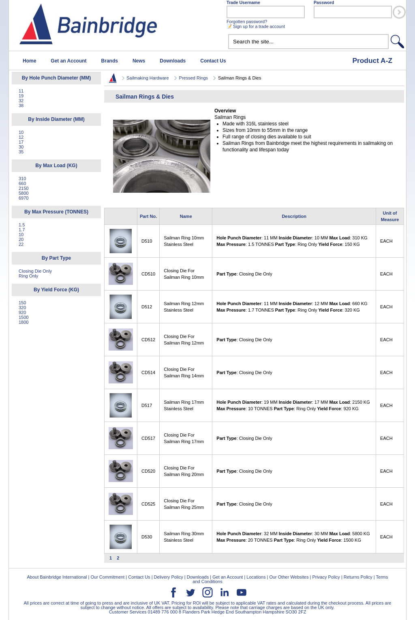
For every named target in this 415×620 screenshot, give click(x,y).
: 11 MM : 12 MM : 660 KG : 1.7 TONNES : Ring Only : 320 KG (291, 306)
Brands (109, 61)
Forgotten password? (247, 21)
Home (29, 61)
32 (21, 100)
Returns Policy (358, 577)
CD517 (148, 438)
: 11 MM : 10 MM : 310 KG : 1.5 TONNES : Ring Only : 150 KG (291, 241)
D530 (146, 536)
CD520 (148, 471)
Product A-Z (372, 60)
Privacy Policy (326, 577)
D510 (146, 241)
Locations (255, 577)
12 (21, 137)
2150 (23, 188)
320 (22, 307)
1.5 (22, 224)
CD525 (148, 504)
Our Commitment (107, 577)
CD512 (148, 339)
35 (21, 151)
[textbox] (308, 41)
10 (21, 132)
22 (21, 244)
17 (21, 142)
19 (21, 95)
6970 (23, 198)
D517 (146, 405)
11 (21, 90)
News (139, 61)
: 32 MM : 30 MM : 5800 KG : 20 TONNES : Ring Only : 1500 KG (293, 536)
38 (21, 105)
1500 (23, 317)
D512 (146, 306)
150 (22, 302)
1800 (23, 322)
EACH (386, 241)
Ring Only (28, 275)
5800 (23, 193)
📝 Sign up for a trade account (256, 26)
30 (21, 146)
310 (22, 178)
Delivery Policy (168, 577)
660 (22, 183)
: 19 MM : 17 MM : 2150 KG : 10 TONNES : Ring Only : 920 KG (293, 405)
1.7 (22, 229)
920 (22, 312)
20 (21, 239)
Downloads (173, 61)
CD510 (148, 273)
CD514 (148, 372)
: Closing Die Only (244, 273)
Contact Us (213, 61)
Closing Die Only (35, 271)
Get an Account (68, 61)
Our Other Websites (288, 577)
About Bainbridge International (57, 577)
